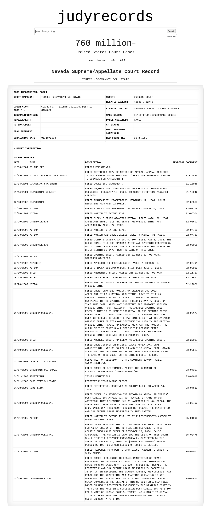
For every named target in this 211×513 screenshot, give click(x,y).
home (89, 60)
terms (101, 60)
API (122, 60)
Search (171, 31)
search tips (171, 36)
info (112, 60)
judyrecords (105, 17)
